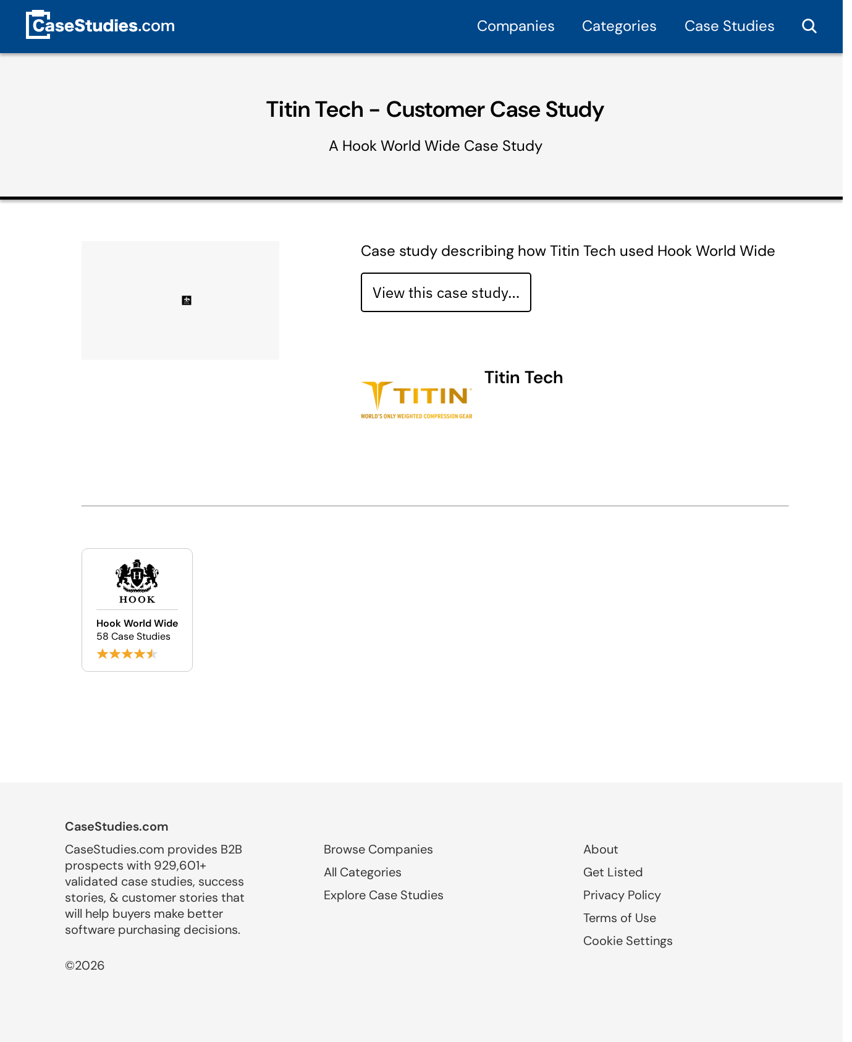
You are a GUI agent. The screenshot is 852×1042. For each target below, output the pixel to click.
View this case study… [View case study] (446, 292)
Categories (619, 25)
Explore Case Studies (384, 895)
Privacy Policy (622, 895)
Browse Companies (378, 849)
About (600, 849)
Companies (516, 25)
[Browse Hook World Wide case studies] (137, 610)
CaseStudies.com (117, 826)
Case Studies (730, 25)
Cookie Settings (628, 941)
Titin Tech (523, 377)
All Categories (363, 872)
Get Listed (613, 872)
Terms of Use (619, 918)
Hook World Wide (401, 145)
